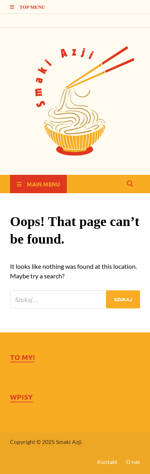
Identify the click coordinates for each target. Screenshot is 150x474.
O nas (133, 461)
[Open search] (130, 184)
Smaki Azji (69, 441)
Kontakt (107, 461)
